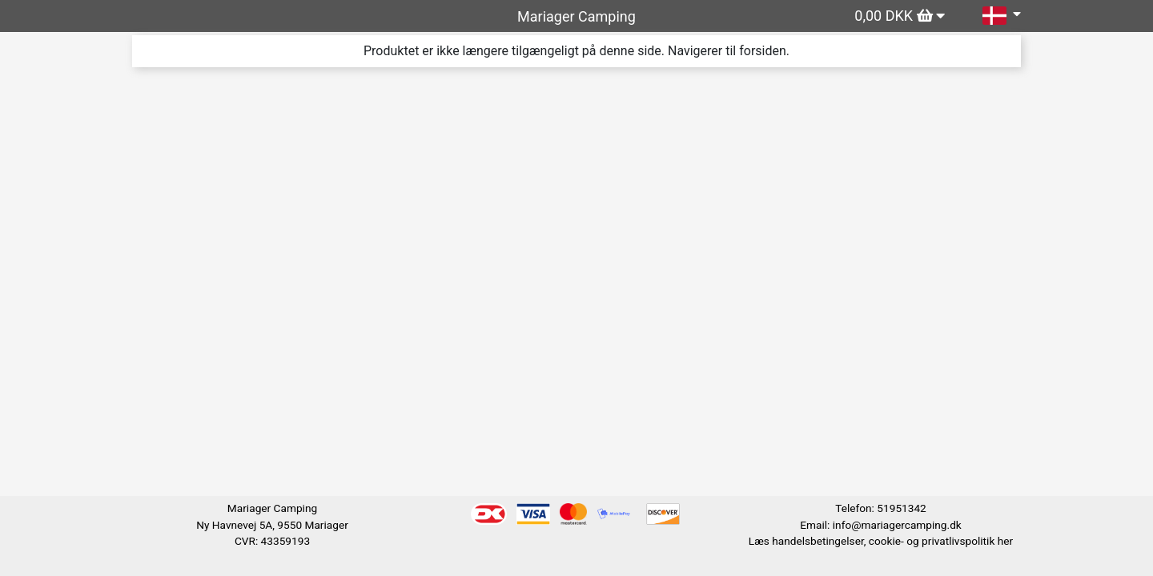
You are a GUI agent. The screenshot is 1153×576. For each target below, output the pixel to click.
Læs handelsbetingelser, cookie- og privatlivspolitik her (881, 540)
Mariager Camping (576, 16)
